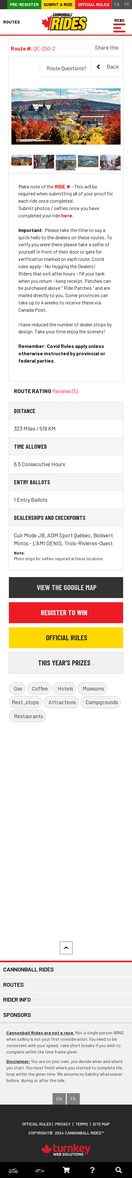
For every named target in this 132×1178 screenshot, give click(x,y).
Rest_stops (25, 702)
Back (107, 66)
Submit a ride (58, 4)
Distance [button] (24, 410)
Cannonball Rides (28, 969)
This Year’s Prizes (66, 662)
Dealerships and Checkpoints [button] (49, 517)
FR (126, 4)
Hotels (65, 688)
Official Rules (93, 4)
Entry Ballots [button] (32, 482)
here (66, 215)
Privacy (63, 1124)
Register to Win (66, 612)
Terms (81, 1124)
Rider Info (17, 999)
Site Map (101, 1124)
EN (116, 4)
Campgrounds (102, 702)
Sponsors (17, 1014)
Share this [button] (107, 47)
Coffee (40, 688)
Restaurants (28, 716)
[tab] (66, 410)
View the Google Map (67, 587)
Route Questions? (66, 68)
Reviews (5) (65, 391)
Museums (93, 688)
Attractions (62, 702)
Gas (18, 688)
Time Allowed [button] (30, 446)
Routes (13, 984)
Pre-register (24, 4)
